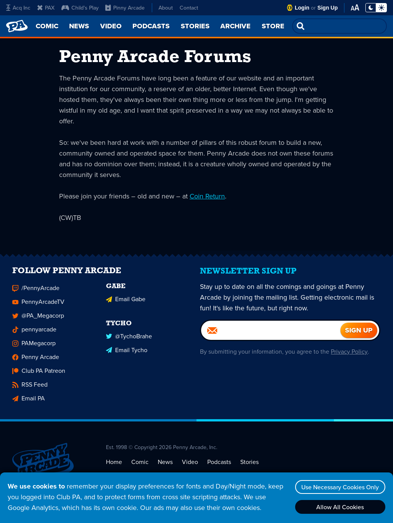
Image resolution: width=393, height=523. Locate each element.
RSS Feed (30, 389)
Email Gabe (125, 304)
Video (190, 466)
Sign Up (327, 8)
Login (302, 8)
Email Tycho (126, 354)
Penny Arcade (35, 362)
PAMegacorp (34, 348)
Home (114, 466)
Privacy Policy (349, 356)
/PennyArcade (35, 293)
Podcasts (219, 466)
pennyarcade (34, 334)
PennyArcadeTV (38, 307)
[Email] (271, 335)
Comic (140, 466)
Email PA (28, 403)
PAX (45, 7)
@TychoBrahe (129, 340)
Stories (249, 466)
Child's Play (80, 7)
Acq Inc (18, 7)
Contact (189, 7)
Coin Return (207, 197)
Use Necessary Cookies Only (339, 487)
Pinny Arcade (125, 7)
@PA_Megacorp (38, 320)
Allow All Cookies (339, 507)
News (165, 466)
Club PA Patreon (38, 376)
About (166, 7)
